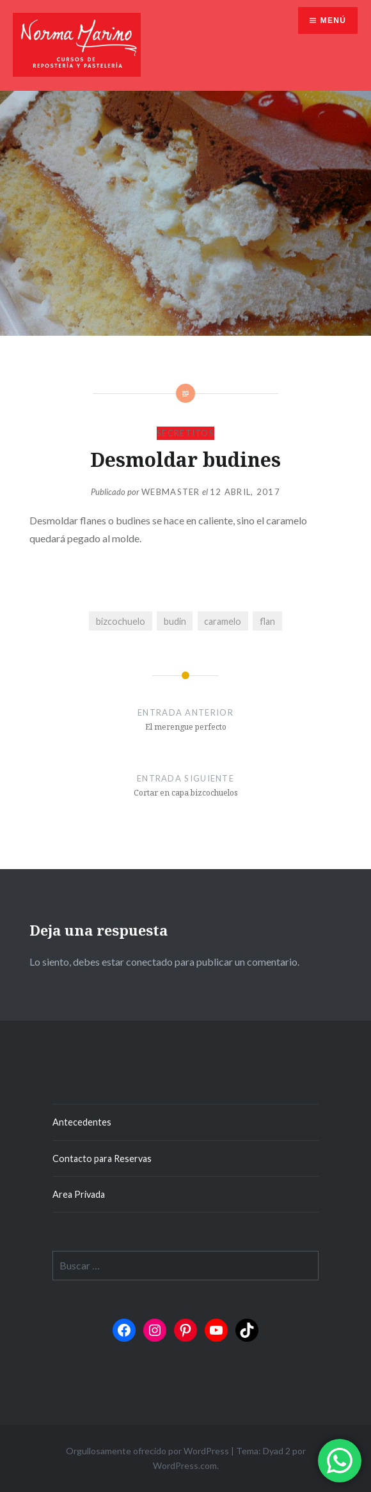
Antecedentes (81, 1122)
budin (175, 621)
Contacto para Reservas (102, 1158)
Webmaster (170, 492)
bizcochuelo (120, 621)
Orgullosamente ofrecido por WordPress (147, 1450)
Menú (333, 20)
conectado (149, 961)
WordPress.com (185, 1465)
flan (267, 621)
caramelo (222, 621)
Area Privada (78, 1194)
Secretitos (185, 433)
